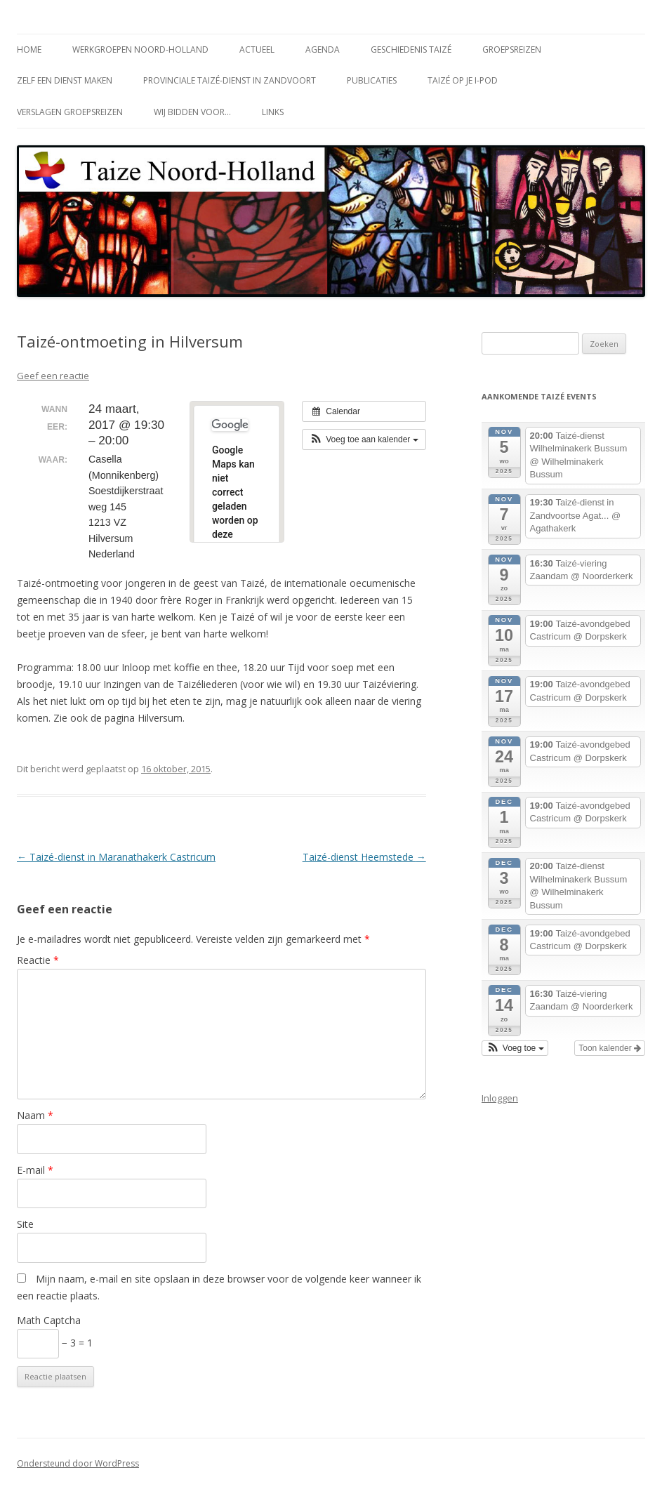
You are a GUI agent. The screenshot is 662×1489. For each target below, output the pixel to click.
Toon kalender (609, 1048)
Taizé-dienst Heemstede (364, 856)
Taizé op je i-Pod (463, 80)
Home (29, 49)
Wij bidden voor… (192, 112)
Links (273, 112)
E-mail (35, 1170)
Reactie (38, 960)
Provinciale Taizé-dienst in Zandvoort (229, 80)
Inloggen (500, 1098)
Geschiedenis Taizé (411, 49)
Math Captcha (49, 1320)
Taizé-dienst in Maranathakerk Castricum (116, 856)
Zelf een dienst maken (64, 80)
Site (25, 1224)
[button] (364, 439)
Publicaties (372, 80)
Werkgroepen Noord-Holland (140, 49)
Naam (35, 1115)
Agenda (322, 49)
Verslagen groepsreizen (70, 112)
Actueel (256, 49)
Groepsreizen (511, 49)
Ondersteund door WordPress (78, 1463)
